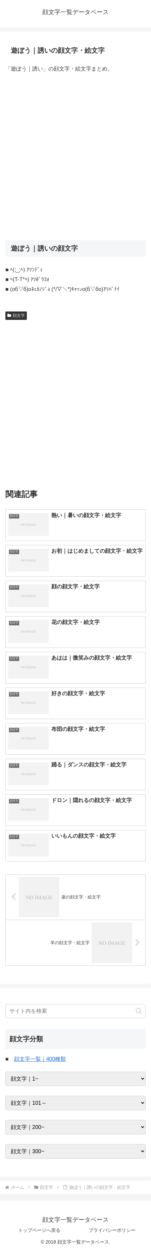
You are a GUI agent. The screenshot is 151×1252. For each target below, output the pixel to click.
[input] (75, 1011)
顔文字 (16, 315)
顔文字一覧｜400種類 (40, 1059)
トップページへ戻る (39, 1230)
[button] (139, 1011)
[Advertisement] (75, 157)
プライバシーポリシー (112, 1230)
